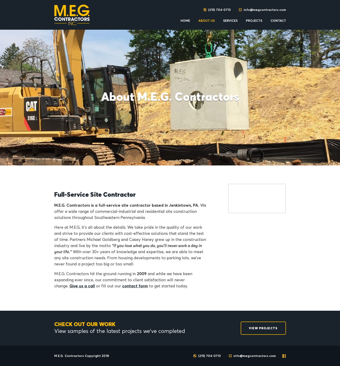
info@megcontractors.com (262, 10)
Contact (278, 21)
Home (185, 21)
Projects (254, 21)
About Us (206, 21)
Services (230, 21)
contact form (135, 285)
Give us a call (82, 285)
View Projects (263, 328)
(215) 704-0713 (217, 10)
